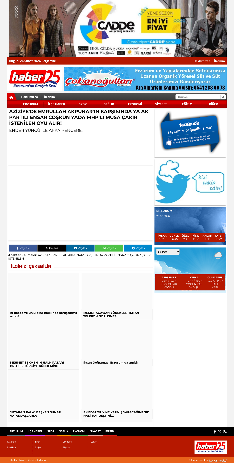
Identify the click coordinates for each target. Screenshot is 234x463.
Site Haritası (16, 460)
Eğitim (187, 104)
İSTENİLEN (16, 258)
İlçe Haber (56, 104)
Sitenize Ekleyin (36, 460)
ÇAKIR (146, 255)
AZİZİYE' (44, 255)
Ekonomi (135, 104)
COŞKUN (133, 255)
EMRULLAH (58, 255)
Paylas (23, 248)
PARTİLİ (109, 255)
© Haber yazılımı (208, 460)
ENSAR (121, 255)
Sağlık (109, 104)
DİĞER (213, 104)
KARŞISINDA (93, 255)
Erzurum (30, 104)
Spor (83, 104)
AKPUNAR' (76, 255)
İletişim (219, 61)
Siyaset (161, 104)
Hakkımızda (202, 61)
